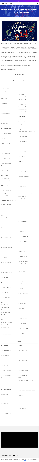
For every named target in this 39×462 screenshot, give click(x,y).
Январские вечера (6, 3)
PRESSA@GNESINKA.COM (9, 66)
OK (24, 460)
